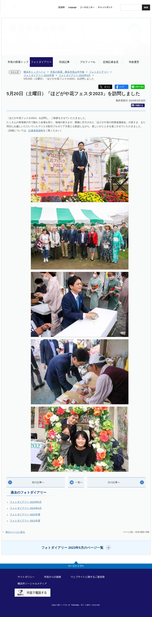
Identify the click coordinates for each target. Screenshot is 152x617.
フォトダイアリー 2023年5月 (75, 75)
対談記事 (64, 62)
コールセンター (87, 7)
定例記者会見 (111, 62)
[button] (76, 547)
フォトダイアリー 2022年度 (25, 514)
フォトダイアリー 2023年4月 (26, 508)
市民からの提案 (52, 577)
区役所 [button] (61, 7)
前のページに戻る (15, 532)
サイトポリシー (26, 577)
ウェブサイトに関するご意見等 (88, 577)
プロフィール (87, 62)
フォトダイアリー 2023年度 (39, 75)
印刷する (137, 105)
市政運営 (134, 62)
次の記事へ (114, 482)
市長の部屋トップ (18, 62)
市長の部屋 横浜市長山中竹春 (67, 71)
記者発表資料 (35, 130)
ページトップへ (76, 566)
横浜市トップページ (35, 71)
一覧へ (79, 482)
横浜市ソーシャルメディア (32, 583)
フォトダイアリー (41, 62)
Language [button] (72, 7)
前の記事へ (38, 482)
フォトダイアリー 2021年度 (25, 520)
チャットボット (105, 7)
